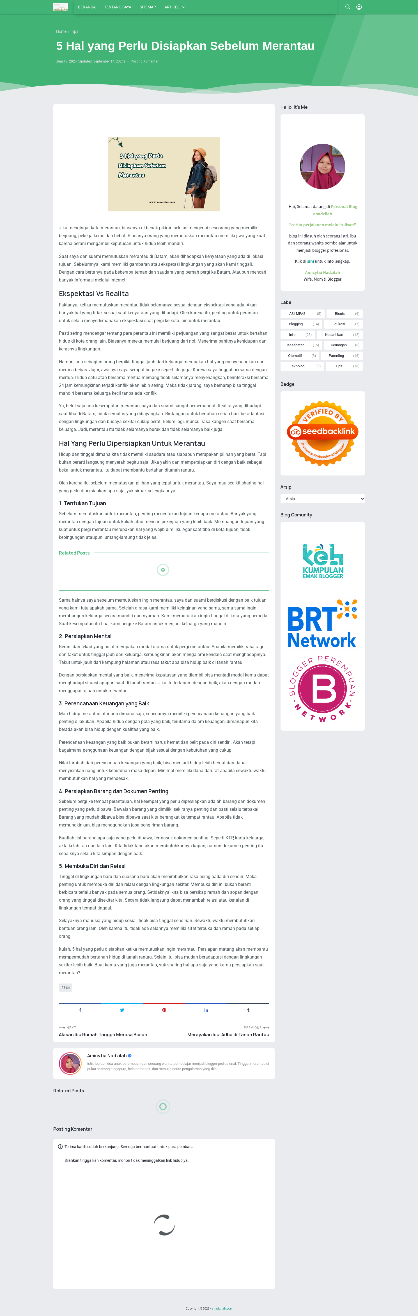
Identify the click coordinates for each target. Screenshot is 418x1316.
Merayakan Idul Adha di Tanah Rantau (228, 1035)
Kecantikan (334, 335)
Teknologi (297, 366)
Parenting (336, 356)
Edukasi (338, 324)
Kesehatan (295, 345)
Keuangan (339, 345)
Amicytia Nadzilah (107, 1055)
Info (292, 335)
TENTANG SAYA (117, 7)
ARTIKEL (172, 7)
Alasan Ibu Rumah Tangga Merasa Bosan (103, 1035)
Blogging (296, 324)
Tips (66, 987)
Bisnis (340, 313)
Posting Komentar (145, 61)
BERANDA (87, 7)
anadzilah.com (222, 1308)
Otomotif (295, 356)
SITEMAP (148, 7)
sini (310, 261)
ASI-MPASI (298, 313)
